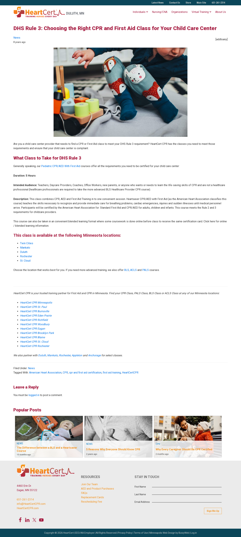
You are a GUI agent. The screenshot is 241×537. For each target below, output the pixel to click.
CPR (65, 372)
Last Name (140, 494)
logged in (33, 395)
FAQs (84, 493)
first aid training (112, 372)
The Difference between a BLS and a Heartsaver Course (47, 449)
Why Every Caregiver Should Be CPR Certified (184, 449)
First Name (140, 486)
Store (188, 2)
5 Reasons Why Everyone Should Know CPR (113, 449)
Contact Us (174, 2)
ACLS (133, 270)
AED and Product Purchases (97, 488)
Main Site (201, 2)
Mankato (25, 247)
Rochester (26, 256)
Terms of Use (141, 532)
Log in (194, 532)
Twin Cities (26, 243)
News (16, 37)
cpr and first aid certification (85, 372)
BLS (126, 270)
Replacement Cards (92, 497)
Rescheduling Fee (91, 501)
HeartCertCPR (130, 372)
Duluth (23, 252)
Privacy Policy (125, 532)
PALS (145, 270)
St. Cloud (25, 260)
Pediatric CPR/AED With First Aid (60, 166)
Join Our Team (89, 484)
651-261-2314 (218, 2)
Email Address (142, 502)
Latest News (158, 2)
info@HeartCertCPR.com (31, 503)
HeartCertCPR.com (28, 508)
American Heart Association (45, 372)
